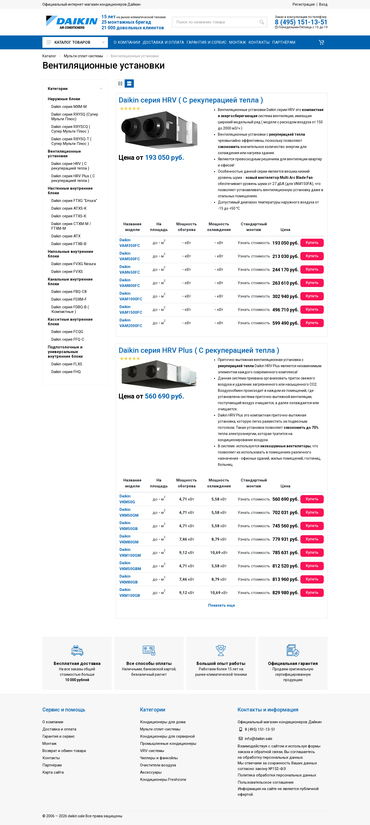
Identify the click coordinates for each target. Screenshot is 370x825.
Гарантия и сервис (58, 736)
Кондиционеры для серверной (167, 736)
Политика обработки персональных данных (277, 775)
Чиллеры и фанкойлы (159, 758)
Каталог (49, 56)
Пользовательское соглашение (266, 782)
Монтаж (49, 743)
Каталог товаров (76, 42)
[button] (321, 42)
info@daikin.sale (258, 738)
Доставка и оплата (59, 729)
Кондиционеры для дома (163, 722)
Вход (323, 4)
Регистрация (304, 4)
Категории (75, 88)
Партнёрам (52, 765)
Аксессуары (151, 772)
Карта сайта (53, 772)
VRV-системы (152, 750)
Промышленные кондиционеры (168, 743)
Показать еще (221, 605)
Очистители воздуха (158, 765)
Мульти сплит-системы (83, 56)
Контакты (51, 758)
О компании (52, 722)
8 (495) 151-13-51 (301, 22)
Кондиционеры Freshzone (163, 779)
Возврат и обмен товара (64, 750)
